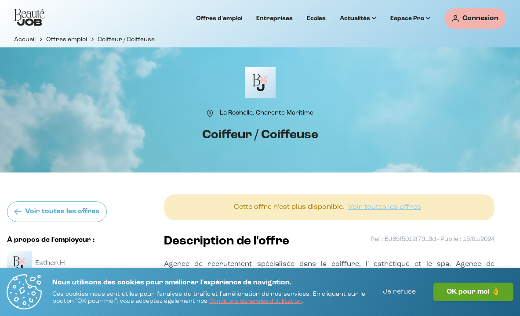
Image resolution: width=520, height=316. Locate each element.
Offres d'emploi (219, 18)
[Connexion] (475, 18)
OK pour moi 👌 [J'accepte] (473, 291)
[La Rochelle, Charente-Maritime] (266, 112)
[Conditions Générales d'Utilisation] (255, 301)
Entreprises (274, 18)
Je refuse (399, 291)
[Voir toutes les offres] (57, 211)
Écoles (316, 18)
